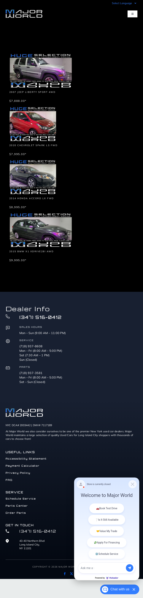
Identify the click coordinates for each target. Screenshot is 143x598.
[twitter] (71, 573)
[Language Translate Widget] (123, 3)
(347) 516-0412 (40, 317)
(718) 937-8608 (31, 346)
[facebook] (64, 573)
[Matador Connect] (106, 529)
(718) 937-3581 (31, 373)
